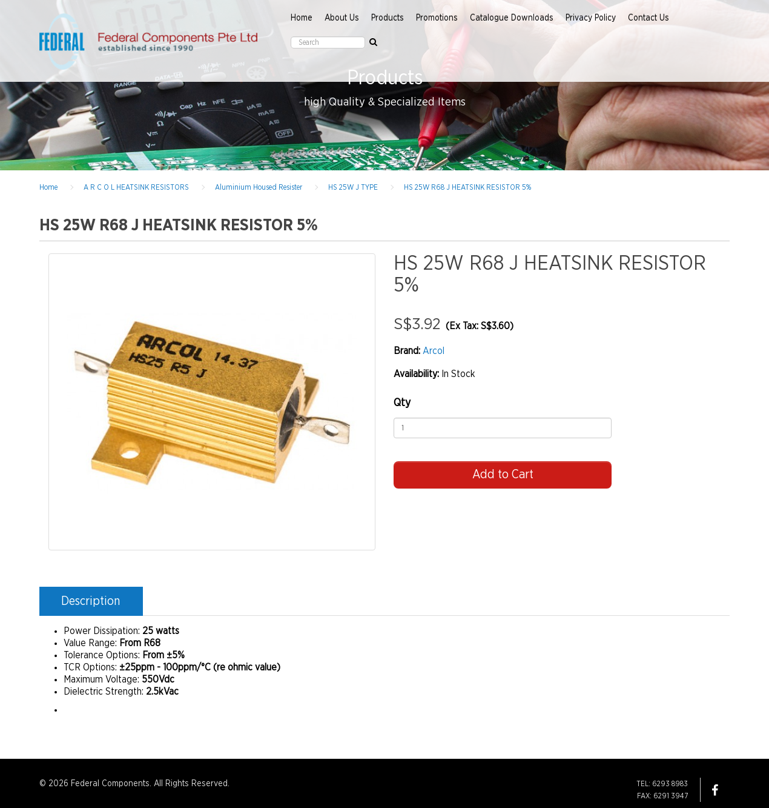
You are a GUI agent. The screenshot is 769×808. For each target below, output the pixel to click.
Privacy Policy (591, 18)
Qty (402, 403)
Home (301, 18)
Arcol (433, 351)
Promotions (437, 18)
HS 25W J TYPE (353, 187)
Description (90, 601)
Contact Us (648, 18)
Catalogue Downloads (511, 18)
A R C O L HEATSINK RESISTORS (136, 187)
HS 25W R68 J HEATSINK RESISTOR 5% (467, 187)
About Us (342, 18)
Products (387, 18)
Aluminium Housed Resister (258, 187)
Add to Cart (502, 475)
